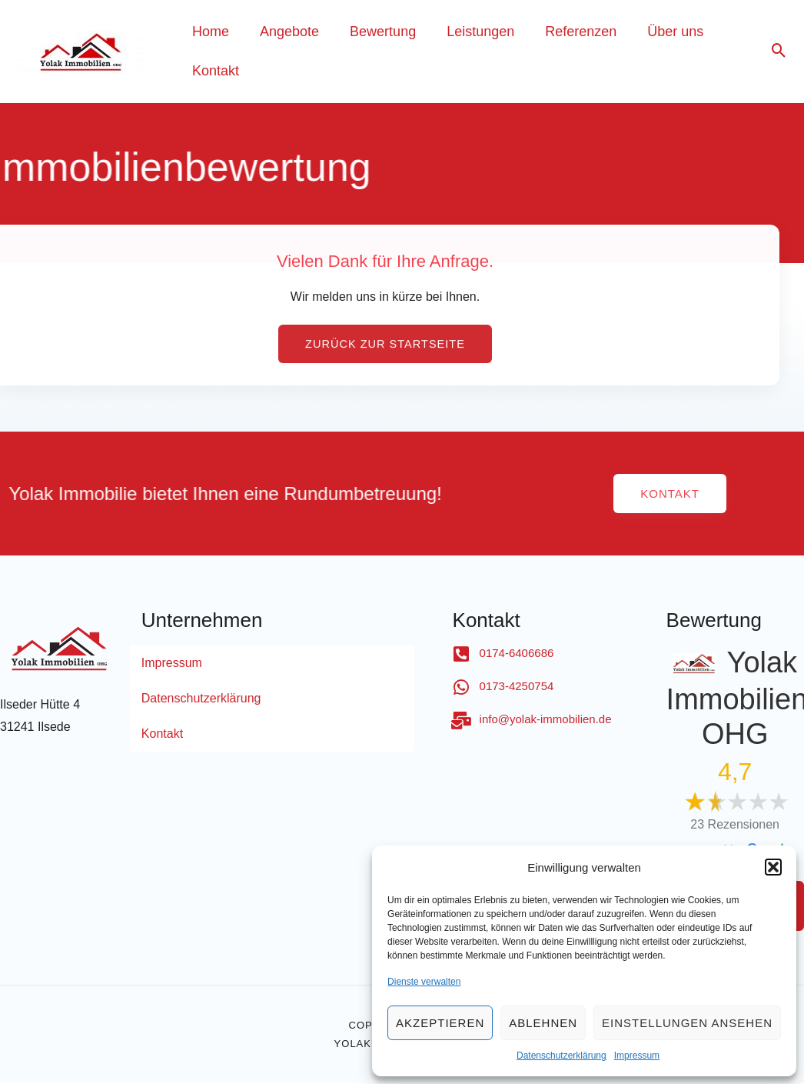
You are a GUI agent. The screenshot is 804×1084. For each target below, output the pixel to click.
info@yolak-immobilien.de (546, 719)
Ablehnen (543, 1022)
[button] (773, 867)
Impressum (636, 1055)
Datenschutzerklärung (561, 1055)
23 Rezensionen (734, 825)
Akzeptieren (440, 1022)
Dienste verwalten (423, 981)
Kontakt (162, 734)
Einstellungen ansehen (687, 1022)
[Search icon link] (779, 51)
